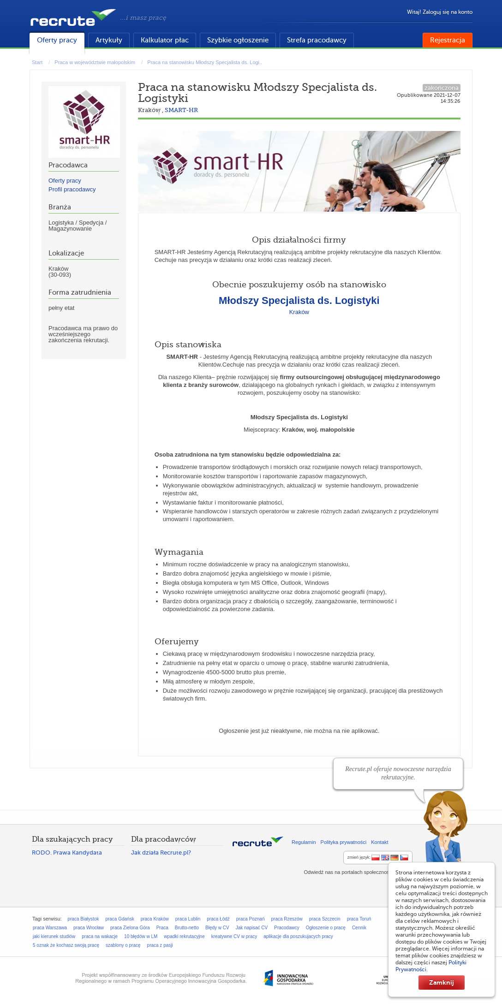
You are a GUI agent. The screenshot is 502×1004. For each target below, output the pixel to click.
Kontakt (379, 842)
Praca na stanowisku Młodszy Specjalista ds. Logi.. (204, 62)
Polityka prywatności (344, 842)
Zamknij (441, 982)
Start (37, 62)
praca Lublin (187, 918)
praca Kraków (155, 918)
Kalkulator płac (165, 40)
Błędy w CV (217, 927)
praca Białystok (83, 918)
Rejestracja (447, 40)
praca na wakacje (100, 936)
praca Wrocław (88, 927)
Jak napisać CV (252, 927)
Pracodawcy (286, 927)
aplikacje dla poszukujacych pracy (298, 936)
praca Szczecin (325, 918)
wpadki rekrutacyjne (184, 936)
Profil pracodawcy (72, 189)
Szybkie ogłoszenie (238, 40)
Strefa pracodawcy (317, 40)
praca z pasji (160, 945)
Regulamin (304, 842)
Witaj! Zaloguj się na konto (439, 12)
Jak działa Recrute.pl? (161, 852)
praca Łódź (218, 918)
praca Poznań (250, 918)
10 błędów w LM (140, 936)
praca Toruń (359, 918)
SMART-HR (181, 110)
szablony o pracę (123, 945)
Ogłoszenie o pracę (326, 927)
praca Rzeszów (286, 918)
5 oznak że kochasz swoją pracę (66, 945)
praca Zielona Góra (130, 927)
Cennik (359, 927)
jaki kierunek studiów (54, 936)
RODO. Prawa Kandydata (67, 852)
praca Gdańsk (119, 918)
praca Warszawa (50, 927)
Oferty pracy (57, 40)
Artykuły (109, 40)
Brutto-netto (187, 927)
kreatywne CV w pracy (234, 936)
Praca (162, 927)
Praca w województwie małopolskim (94, 62)
